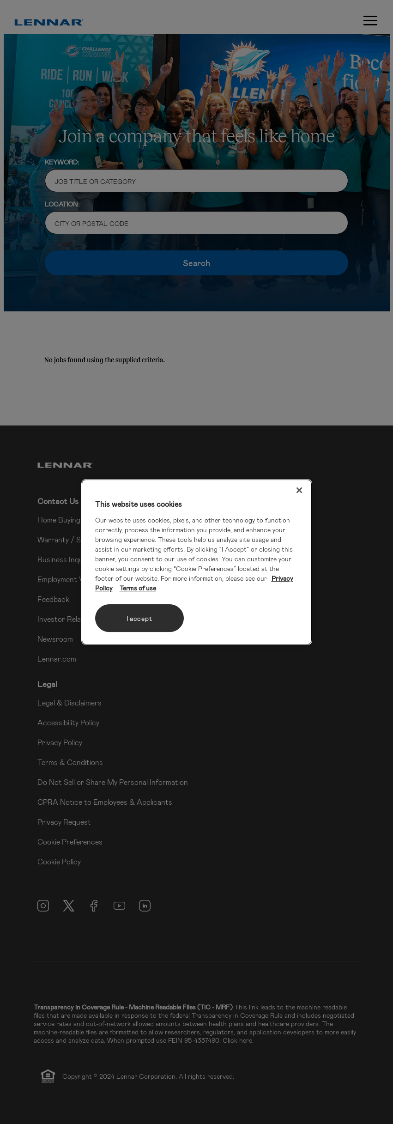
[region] (196, 562)
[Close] (299, 490)
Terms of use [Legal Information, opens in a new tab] (138, 588)
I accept (139, 618)
